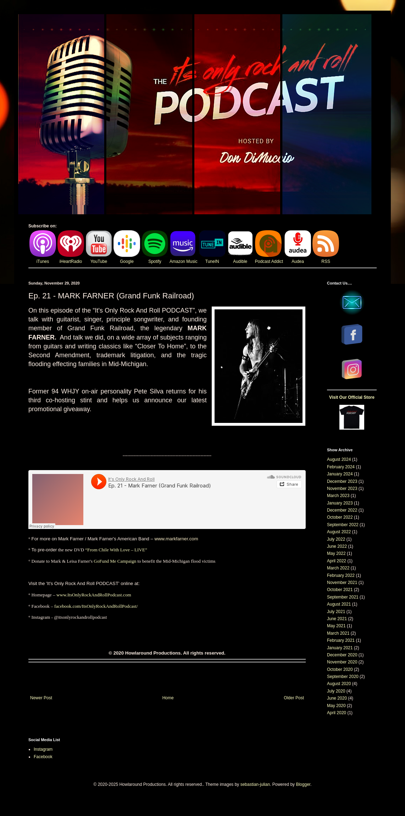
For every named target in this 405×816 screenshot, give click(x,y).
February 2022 (341, 575)
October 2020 (340, 669)
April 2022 (336, 560)
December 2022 (342, 510)
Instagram (43, 749)
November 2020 (342, 662)
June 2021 (337, 618)
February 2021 (341, 640)
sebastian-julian (255, 784)
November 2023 (342, 488)
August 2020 (339, 683)
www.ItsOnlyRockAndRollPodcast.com (93, 594)
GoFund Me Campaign (115, 561)
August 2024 (339, 459)
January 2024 (340, 474)
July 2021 (336, 611)
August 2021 (339, 604)
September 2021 (343, 597)
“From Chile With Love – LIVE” (116, 549)
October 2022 (340, 517)
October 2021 (340, 589)
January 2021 (340, 647)
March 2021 (338, 633)
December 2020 (342, 654)
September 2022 (343, 524)
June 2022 (337, 546)
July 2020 (336, 691)
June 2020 (337, 698)
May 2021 (336, 625)
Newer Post (41, 697)
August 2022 (339, 531)
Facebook (43, 756)
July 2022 (336, 539)
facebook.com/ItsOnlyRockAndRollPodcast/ (96, 606)
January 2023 (340, 503)
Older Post (294, 697)
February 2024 (341, 466)
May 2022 (336, 553)
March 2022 (338, 568)
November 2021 (342, 582)
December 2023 (342, 481)
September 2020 (343, 676)
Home (168, 697)
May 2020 (336, 705)
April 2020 (336, 712)
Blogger (303, 784)
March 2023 (338, 495)
